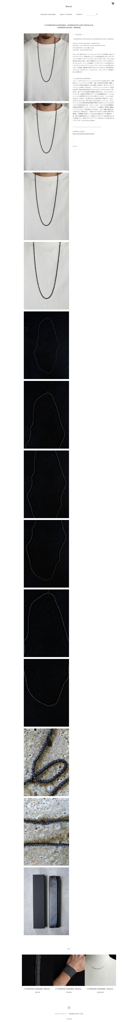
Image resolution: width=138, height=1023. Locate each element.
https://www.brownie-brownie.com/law (83, 133)
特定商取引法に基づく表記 (76, 1013)
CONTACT (79, 14)
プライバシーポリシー (61, 1013)
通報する (75, 146)
